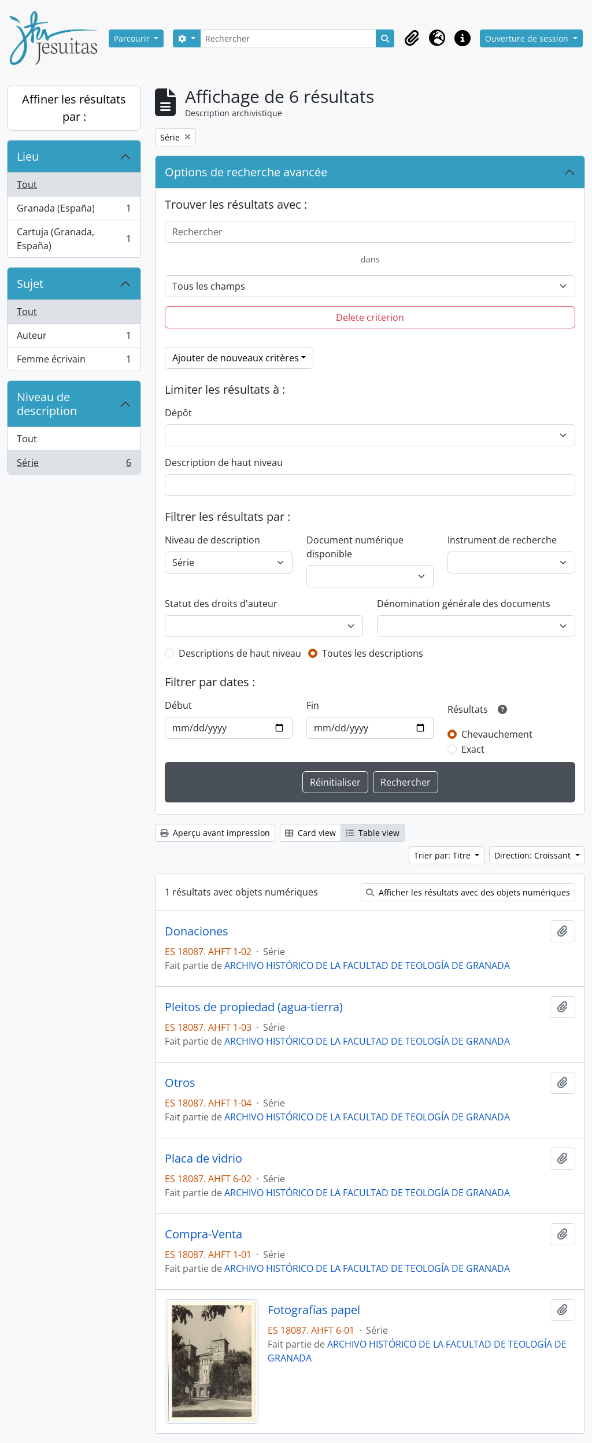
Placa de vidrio (203, 1159)
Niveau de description (47, 404)
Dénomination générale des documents (463, 603)
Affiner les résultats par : (74, 107)
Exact (472, 749)
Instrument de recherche (502, 540)
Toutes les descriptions (372, 653)
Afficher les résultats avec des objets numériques (468, 892)
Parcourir (133, 38)
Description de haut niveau (224, 462)
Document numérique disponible (355, 547)
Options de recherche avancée (246, 172)
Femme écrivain (73, 361)
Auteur (73, 337)
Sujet (30, 283)
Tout (27, 184)
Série (73, 465)
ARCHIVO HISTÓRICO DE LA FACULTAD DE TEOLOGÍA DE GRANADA (367, 965)
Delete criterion (370, 317)
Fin (312, 705)
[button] (411, 38)
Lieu (28, 156)
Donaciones (196, 931)
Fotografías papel (314, 1310)
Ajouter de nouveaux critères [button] (235, 358)
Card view (310, 832)
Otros (180, 1083)
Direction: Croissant (533, 855)
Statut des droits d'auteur (221, 603)
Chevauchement (496, 734)
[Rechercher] (288, 38)
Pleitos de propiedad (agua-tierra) (254, 1007)
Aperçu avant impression (215, 832)
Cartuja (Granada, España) (73, 238)
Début (178, 705)
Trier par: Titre (443, 855)
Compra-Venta (203, 1234)
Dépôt (178, 412)
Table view (372, 832)
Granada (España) (73, 210)
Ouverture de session (528, 38)
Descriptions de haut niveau (240, 653)
